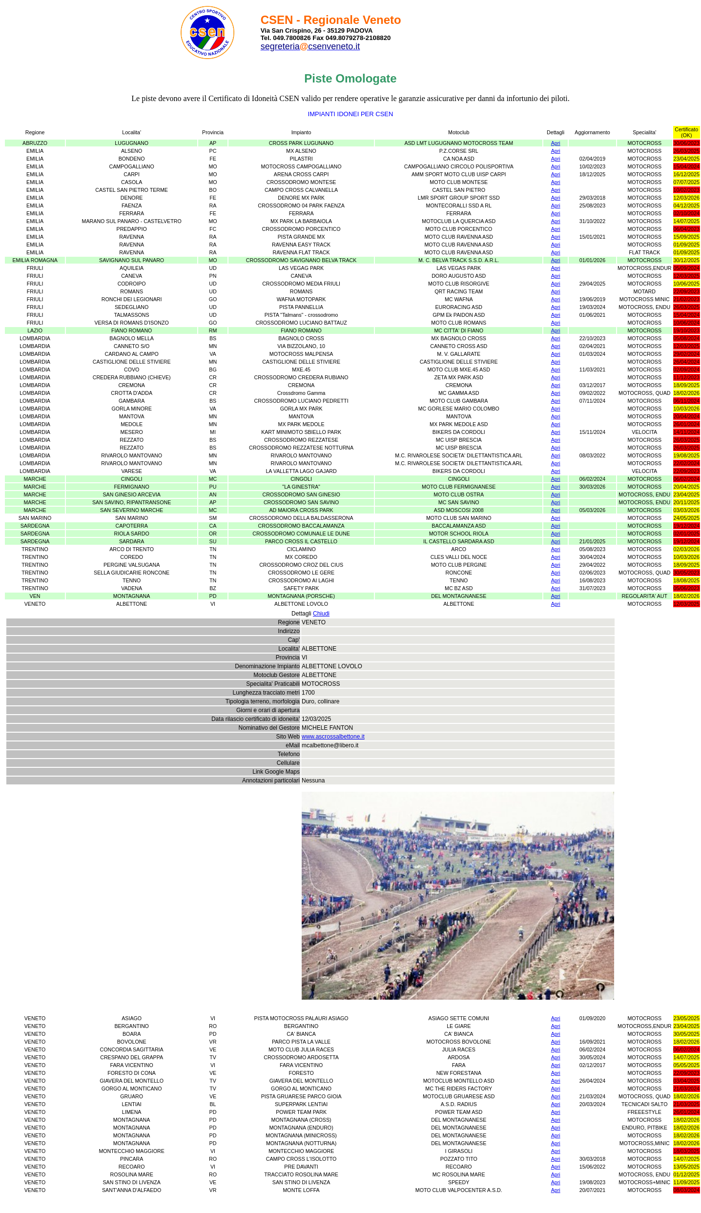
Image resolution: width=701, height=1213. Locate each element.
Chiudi (321, 613)
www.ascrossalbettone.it (333, 736)
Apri (555, 143)
